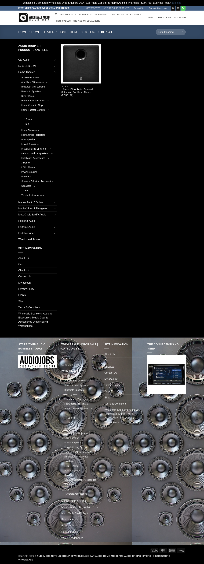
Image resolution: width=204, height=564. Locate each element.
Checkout (23, 270)
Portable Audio (26, 227)
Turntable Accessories (32, 195)
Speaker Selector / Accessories (37, 181)
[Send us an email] (178, 8)
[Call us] (183, 8)
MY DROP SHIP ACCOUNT (117, 8)
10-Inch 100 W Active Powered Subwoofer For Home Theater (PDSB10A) (77, 92)
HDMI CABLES (63, 21)
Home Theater (42, 32)
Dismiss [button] (176, 2)
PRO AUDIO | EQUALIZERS (86, 21)
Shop (21, 301)
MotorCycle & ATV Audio (32, 214)
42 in (26, 124)
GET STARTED (93, 8)
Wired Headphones (29, 239)
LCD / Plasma (28, 167)
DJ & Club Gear (27, 66)
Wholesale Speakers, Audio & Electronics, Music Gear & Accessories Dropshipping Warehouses (35, 319)
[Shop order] (171, 32)
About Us (23, 258)
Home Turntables (30, 130)
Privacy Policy (26, 289)
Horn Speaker (28, 139)
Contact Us (140, 8)
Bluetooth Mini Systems (33, 86)
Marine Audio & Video (30, 202)
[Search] (56, 14)
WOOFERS (85, 14)
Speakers (26, 186)
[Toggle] (55, 60)
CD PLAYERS (100, 14)
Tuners (24, 190)
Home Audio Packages (33, 100)
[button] (150, 17)
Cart (20, 264)
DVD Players (27, 96)
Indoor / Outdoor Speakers (34, 153)
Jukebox (25, 162)
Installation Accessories (33, 158)
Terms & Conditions (159, 8)
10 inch (28, 114)
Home (22, 32)
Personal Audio (27, 220)
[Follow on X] (173, 8)
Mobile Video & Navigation (33, 208)
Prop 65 (22, 295)
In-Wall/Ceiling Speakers (33, 148)
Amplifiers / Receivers (32, 82)
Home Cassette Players (33, 105)
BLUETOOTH (133, 14)
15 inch (28, 119)
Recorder (26, 176)
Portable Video (26, 233)
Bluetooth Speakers (31, 91)
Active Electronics (30, 77)
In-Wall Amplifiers (30, 144)
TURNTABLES (116, 14)
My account (24, 282)
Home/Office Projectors (33, 135)
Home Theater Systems (77, 32)
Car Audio (23, 59)
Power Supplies (29, 172)
